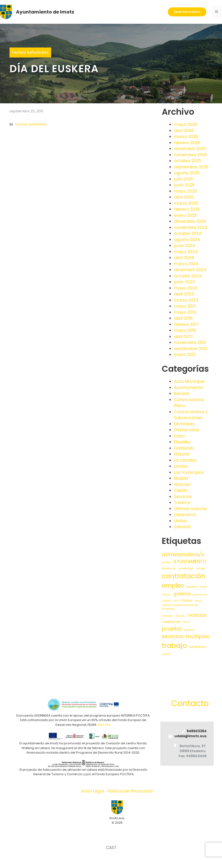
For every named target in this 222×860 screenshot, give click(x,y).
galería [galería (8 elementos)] (182, 593)
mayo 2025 (185, 191)
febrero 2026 (187, 143)
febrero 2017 (186, 324)
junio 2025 (184, 185)
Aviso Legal (92, 791)
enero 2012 (185, 354)
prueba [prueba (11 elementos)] (172, 628)
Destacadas (186, 430)
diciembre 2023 (190, 270)
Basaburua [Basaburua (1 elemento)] (169, 568)
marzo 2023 (186, 300)
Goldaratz (184, 448)
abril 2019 (183, 318)
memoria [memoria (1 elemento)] (167, 616)
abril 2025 (184, 197)
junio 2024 (184, 245)
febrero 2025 (187, 209)
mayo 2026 (185, 124)
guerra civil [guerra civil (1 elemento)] (200, 594)
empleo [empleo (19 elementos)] (173, 585)
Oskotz (180, 490)
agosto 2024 (187, 239)
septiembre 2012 (190, 349)
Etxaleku (182, 442)
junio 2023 (184, 282)
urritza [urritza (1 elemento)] (166, 654)
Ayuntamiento (188, 387)
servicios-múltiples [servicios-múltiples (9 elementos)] (185, 636)
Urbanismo (185, 515)
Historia (181, 454)
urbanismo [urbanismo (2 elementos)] (197, 647)
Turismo (182, 502)
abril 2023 (184, 294)
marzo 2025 (186, 203)
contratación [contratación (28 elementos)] (183, 576)
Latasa (181, 466)
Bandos (181, 393)
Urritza (180, 521)
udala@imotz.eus (190, 736)
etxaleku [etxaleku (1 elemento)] (192, 587)
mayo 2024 (185, 252)
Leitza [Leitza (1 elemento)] (198, 601)
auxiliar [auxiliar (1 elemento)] (166, 562)
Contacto (190, 703)
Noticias (182, 484)
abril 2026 (184, 130)
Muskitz (181, 478)
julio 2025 (183, 179)
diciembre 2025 (190, 149)
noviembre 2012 (190, 342)
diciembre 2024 (190, 221)
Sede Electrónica (187, 12)
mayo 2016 (185, 330)
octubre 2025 (187, 161)
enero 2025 (185, 215)
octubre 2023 (187, 276)
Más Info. (104, 724)
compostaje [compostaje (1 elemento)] (185, 568)
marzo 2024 (186, 264)
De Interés (184, 424)
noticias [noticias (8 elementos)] (197, 615)
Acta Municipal (189, 381)
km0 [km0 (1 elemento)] (176, 601)
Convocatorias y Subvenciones (191, 415)
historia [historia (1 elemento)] (166, 601)
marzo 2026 (186, 136)
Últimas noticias (190, 509)
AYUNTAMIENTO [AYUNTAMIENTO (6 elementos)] (189, 561)
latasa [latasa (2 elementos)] (187, 600)
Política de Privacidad (130, 791)
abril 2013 (183, 336)
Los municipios (189, 472)
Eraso (179, 436)
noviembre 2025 (190, 155)
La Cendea (185, 460)
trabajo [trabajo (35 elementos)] (174, 645)
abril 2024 (184, 258)
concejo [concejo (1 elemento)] (200, 568)
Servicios (183, 496)
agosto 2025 (187, 173)
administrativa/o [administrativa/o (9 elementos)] (183, 554)
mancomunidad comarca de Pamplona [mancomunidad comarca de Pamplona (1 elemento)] (180, 607)
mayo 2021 (185, 306)
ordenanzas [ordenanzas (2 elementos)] (171, 622)
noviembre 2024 (190, 227)
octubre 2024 (188, 233)
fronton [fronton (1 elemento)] (166, 594)
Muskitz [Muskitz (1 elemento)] (181, 616)
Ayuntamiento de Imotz (45, 12)
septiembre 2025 (191, 167)
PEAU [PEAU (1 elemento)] (186, 622)
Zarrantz (182, 527)
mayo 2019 (185, 312)
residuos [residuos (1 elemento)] (189, 630)
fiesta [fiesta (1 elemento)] (203, 587)
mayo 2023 (185, 288)
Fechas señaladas (30, 52)
